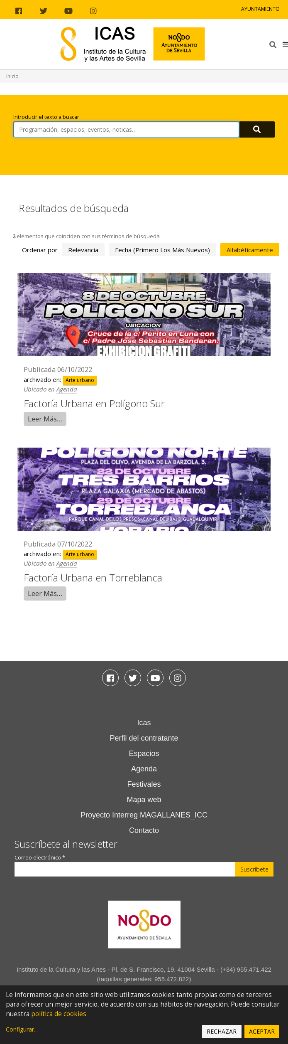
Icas (144, 723)
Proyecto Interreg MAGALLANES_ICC (144, 815)
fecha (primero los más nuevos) (162, 250)
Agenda (66, 389)
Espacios (144, 753)
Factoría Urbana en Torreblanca (93, 577)
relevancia (83, 250)
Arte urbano (80, 380)
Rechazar (222, 1031)
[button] (285, 44)
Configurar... (22, 1029)
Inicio (12, 76)
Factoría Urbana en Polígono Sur (94, 403)
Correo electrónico (40, 857)
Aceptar (262, 1031)
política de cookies (58, 1014)
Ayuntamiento (260, 8)
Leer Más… (45, 419)
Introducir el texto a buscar (46, 117)
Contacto (144, 830)
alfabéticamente (250, 250)
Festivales (144, 784)
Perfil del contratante (144, 738)
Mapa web (144, 799)
